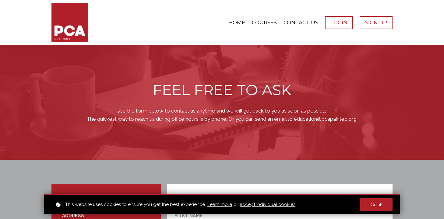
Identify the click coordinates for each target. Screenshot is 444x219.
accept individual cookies (267, 204)
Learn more (219, 204)
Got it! (376, 204)
